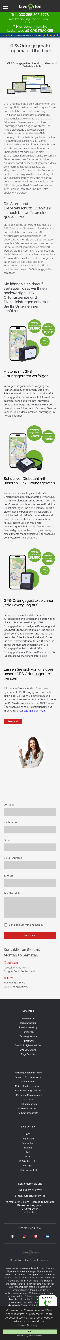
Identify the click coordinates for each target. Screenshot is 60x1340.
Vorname (9, 804)
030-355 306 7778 (34, 710)
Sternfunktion (28, 1081)
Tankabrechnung (28, 1104)
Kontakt (12, 721)
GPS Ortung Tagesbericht (28, 1090)
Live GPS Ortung (28, 1050)
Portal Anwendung (28, 1027)
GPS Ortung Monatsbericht (28, 1095)
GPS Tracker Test (28, 1170)
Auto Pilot (28, 1099)
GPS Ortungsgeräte (28, 1113)
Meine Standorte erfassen (28, 1086)
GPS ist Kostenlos (28, 1161)
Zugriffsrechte (28, 1054)
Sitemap (28, 1147)
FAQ (28, 1152)
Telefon (8, 875)
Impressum (28, 1139)
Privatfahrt (28, 1041)
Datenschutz (28, 1143)
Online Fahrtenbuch (28, 1108)
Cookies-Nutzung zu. (29, 1325)
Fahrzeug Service (28, 1036)
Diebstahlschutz (28, 1023)
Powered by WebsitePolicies (30, 1335)
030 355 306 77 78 (14, 982)
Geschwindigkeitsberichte (28, 1045)
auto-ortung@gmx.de (16, 986)
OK (30, 1331)
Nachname (10, 822)
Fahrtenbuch (28, 1018)
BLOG (28, 1156)
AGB (28, 1134)
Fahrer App (28, 1032)
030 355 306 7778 (34, 15)
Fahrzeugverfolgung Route (28, 1072)
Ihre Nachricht (12, 893)
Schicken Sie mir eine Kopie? (26, 924)
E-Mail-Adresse (13, 857)
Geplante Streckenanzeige (28, 1077)
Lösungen (28, 1165)
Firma (7, 840)
